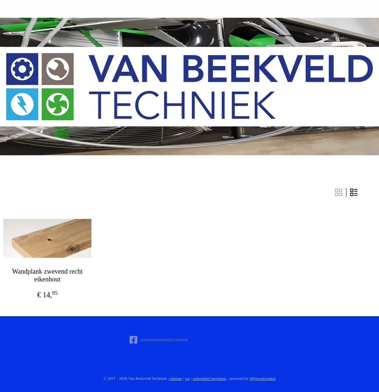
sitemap (176, 378)
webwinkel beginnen (209, 378)
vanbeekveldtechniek (159, 339)
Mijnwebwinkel (263, 378)
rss (187, 378)
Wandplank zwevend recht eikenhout (47, 275)
